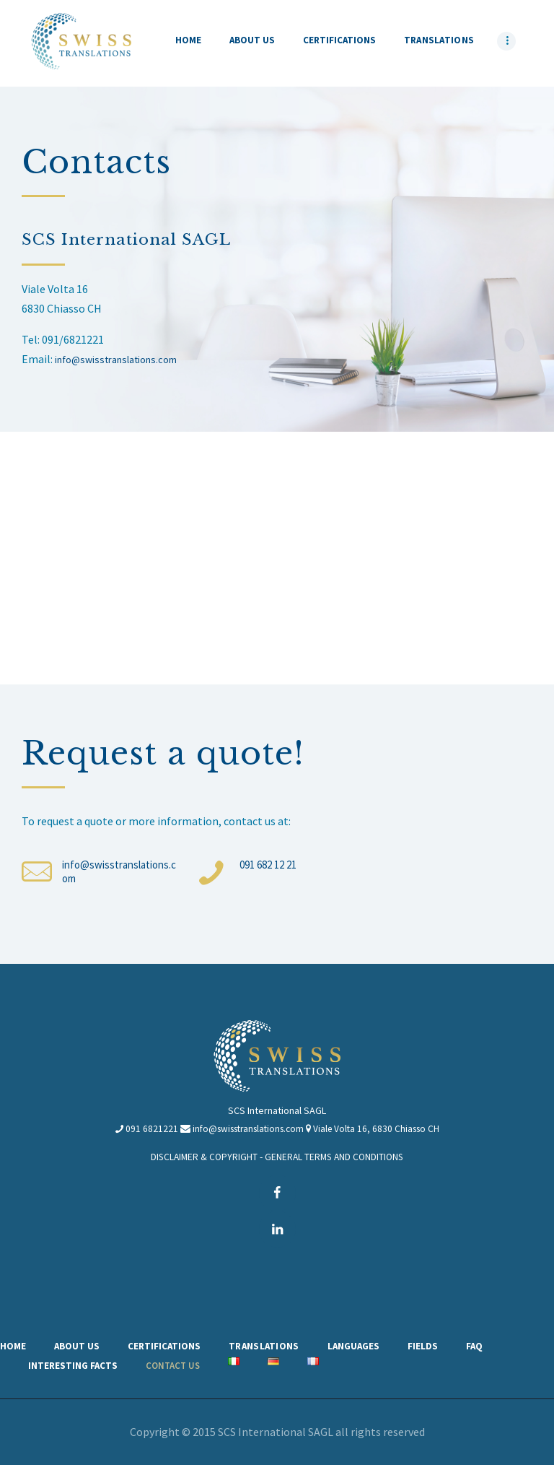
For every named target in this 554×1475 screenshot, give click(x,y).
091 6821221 (145, 1136)
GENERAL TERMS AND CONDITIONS (336, 1164)
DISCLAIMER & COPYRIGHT (202, 1164)
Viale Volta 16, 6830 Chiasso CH (381, 1136)
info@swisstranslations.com (126, 359)
